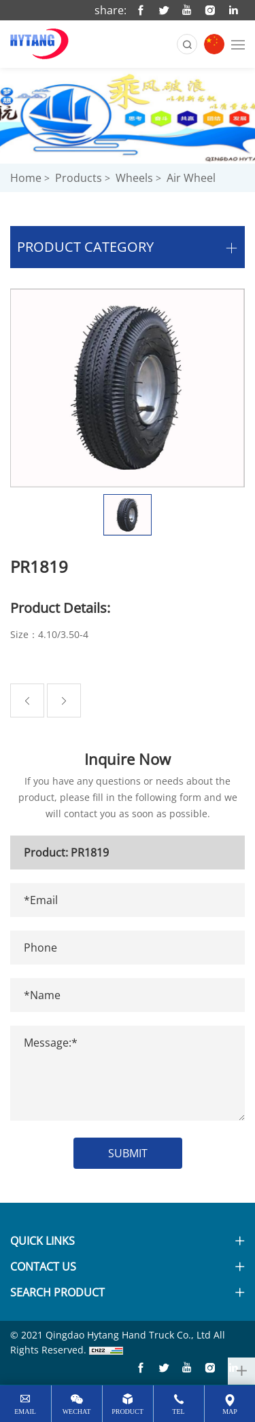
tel (178, 1411)
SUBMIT (128, 1153)
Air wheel (191, 177)
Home (25, 177)
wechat (77, 1411)
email (25, 1411)
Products (78, 177)
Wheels (134, 177)
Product (127, 1411)
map (229, 1411)
